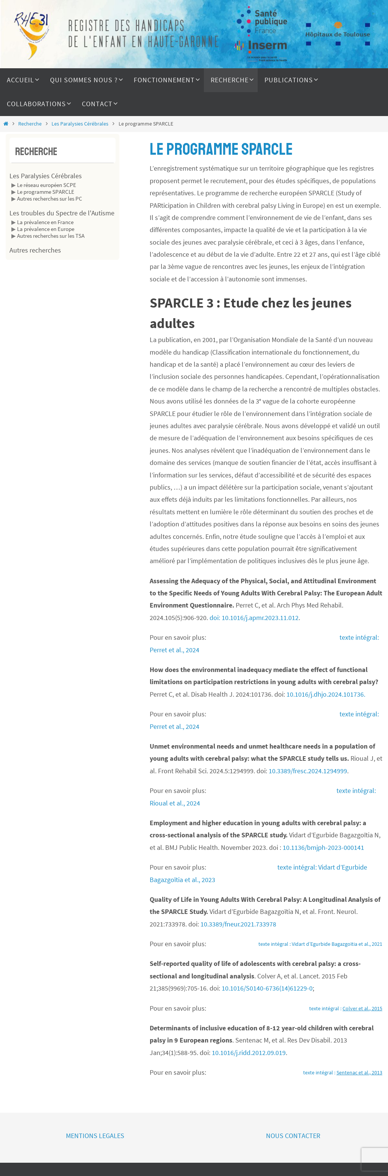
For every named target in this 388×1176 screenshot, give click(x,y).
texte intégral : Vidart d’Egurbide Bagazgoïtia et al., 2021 (320, 943)
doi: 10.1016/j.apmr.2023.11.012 (254, 617)
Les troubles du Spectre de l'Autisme (61, 213)
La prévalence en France (45, 222)
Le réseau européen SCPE (46, 185)
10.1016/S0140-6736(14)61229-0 (267, 988)
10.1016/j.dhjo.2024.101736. (325, 694)
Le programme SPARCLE (45, 191)
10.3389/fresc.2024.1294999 (308, 770)
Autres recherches (35, 250)
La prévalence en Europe (45, 229)
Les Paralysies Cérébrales (80, 123)
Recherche (30, 123)
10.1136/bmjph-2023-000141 (323, 847)
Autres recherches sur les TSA (50, 235)
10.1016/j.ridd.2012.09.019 (249, 1052)
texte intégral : (345, 1008)
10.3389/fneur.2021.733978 (238, 924)
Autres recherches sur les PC (49, 198)
